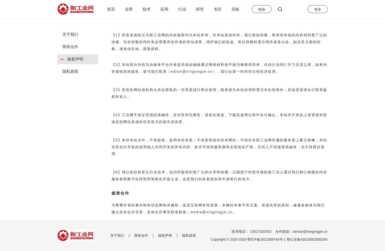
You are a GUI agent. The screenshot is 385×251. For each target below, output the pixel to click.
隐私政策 (70, 71)
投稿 (261, 9)
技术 (147, 9)
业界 (129, 9)
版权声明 (75, 59)
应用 (164, 9)
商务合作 (70, 47)
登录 (317, 9)
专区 (218, 9)
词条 (235, 9)
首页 (111, 9)
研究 (200, 9)
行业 (182, 9)
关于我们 (70, 34)
